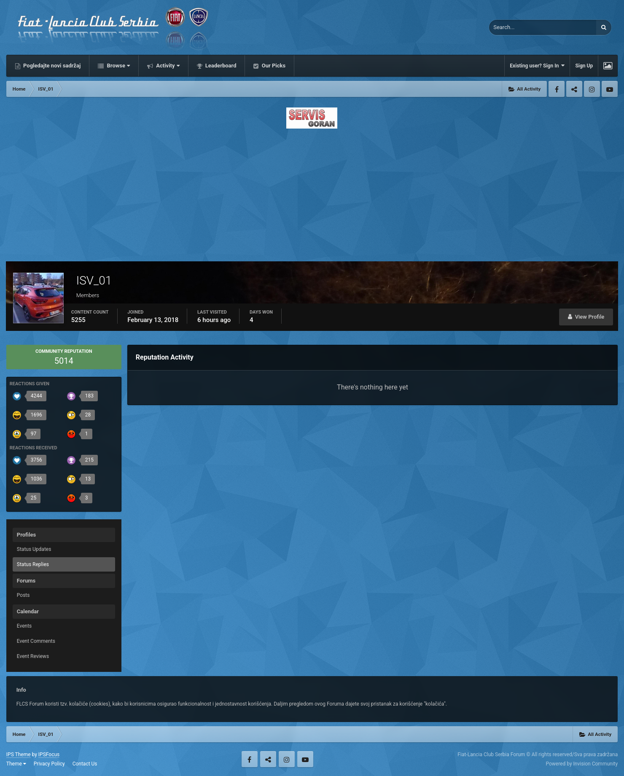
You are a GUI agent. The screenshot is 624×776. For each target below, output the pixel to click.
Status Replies (33, 564)
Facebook (557, 89)
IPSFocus (48, 754)
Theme (16, 764)
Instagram (592, 89)
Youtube (610, 89)
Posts (23, 595)
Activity (167, 65)
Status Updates (34, 549)
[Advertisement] (312, 193)
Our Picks (272, 65)
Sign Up (584, 66)
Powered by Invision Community (582, 764)
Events (24, 626)
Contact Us (85, 764)
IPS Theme (18, 754)
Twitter (574, 89)
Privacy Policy (49, 764)
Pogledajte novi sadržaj (51, 65)
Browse (117, 65)
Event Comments (36, 641)
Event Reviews (33, 656)
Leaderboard (220, 65)
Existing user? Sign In (537, 65)
